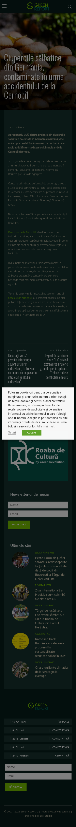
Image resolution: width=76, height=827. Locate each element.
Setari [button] (12, 432)
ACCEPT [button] (31, 432)
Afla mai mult (46, 426)
